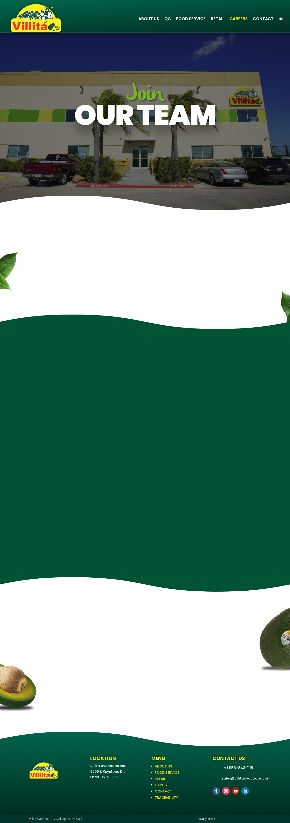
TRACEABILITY (166, 797)
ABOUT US (148, 19)
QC (167, 19)
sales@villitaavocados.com (246, 778)
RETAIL (217, 19)
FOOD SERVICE (191, 19)
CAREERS (239, 19)
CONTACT (263, 19)
